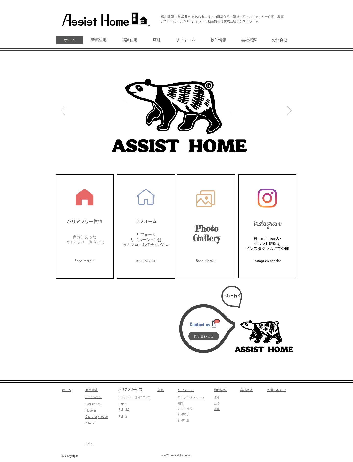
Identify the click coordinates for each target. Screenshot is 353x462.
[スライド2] (177, 159)
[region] (84, 226)
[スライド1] (171, 159)
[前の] (63, 111)
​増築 (181, 403)
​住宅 (217, 397)
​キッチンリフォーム (191, 397)
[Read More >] (84, 261)
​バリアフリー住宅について (134, 397)
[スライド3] (182, 159)
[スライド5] (188, 159)
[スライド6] (165, 159)
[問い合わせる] (203, 336)
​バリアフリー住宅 (130, 389)
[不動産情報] (231, 296)
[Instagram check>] (267, 261)
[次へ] (289, 111)
